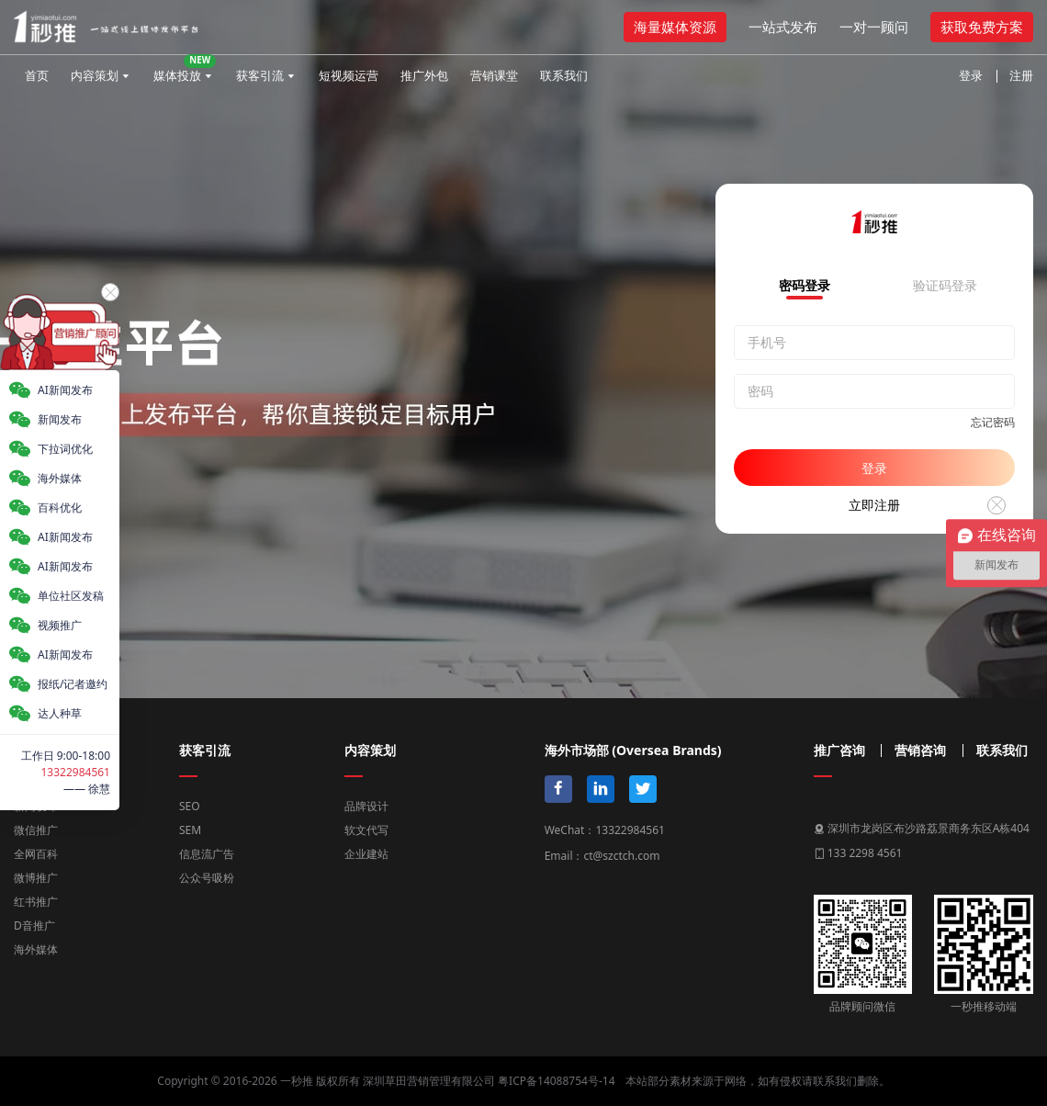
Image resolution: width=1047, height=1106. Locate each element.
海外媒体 (36, 949)
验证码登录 (945, 286)
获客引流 (260, 75)
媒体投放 (184, 69)
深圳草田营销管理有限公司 (429, 1081)
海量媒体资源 (675, 26)
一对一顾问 (873, 26)
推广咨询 (839, 750)
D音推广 (34, 925)
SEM (190, 830)
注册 (1021, 75)
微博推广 (36, 878)
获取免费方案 (981, 26)
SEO (189, 806)
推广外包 (424, 75)
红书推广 (36, 901)
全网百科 (36, 854)
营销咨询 (920, 750)
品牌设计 (366, 806)
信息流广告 (206, 854)
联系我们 (564, 75)
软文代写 (366, 830)
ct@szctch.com (621, 855)
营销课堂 (494, 75)
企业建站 (366, 854)
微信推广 (36, 830)
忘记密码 (993, 422)
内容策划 (94, 75)
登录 (971, 75)
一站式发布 (783, 26)
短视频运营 (348, 75)
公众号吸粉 (206, 878)
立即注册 (874, 505)
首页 (37, 75)
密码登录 (804, 286)
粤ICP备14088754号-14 (556, 1081)
